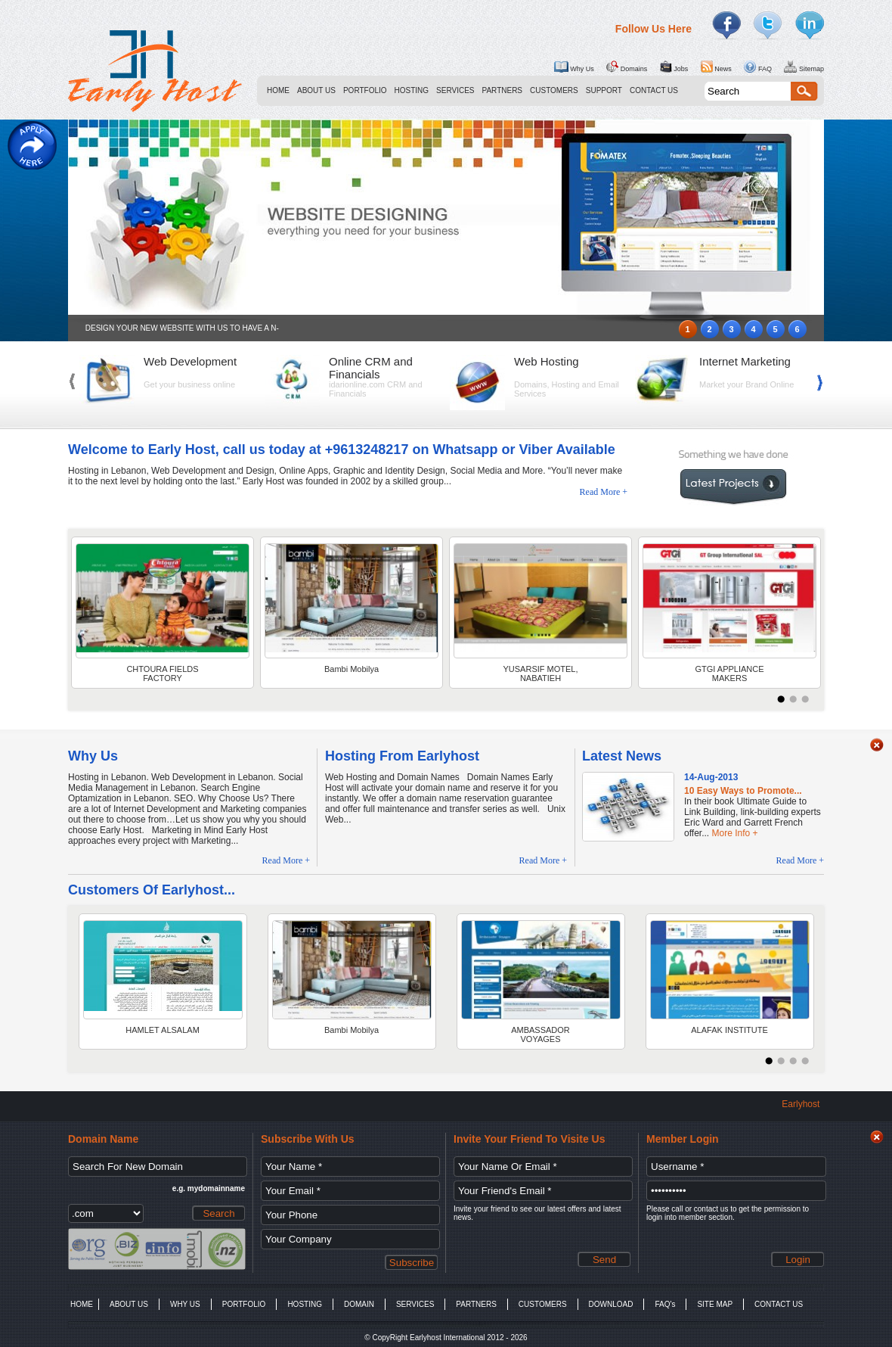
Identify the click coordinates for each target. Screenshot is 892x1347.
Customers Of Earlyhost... (151, 889)
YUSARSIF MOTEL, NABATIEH (540, 673)
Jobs (674, 67)
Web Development (190, 361)
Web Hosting (546, 361)
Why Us (573, 67)
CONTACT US (654, 90)
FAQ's (665, 1304)
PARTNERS (502, 90)
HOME (278, 90)
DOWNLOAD (611, 1304)
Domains (626, 67)
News (716, 67)
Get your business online (189, 384)
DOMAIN (359, 1304)
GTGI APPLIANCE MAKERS (729, 673)
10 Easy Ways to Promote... (743, 790)
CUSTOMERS (554, 90)
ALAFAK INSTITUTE (729, 1029)
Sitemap (804, 67)
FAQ (758, 67)
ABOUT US (316, 90)
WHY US (185, 1304)
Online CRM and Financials (371, 368)
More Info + (734, 833)
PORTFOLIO (365, 90)
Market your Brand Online (746, 384)
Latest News (621, 756)
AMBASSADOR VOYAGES (540, 1034)
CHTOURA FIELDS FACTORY (162, 673)
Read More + (603, 492)
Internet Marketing (745, 361)
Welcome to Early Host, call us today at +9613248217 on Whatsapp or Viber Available (341, 449)
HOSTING (412, 90)
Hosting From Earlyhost (402, 756)
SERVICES (455, 90)
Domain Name (103, 1139)
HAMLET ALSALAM (162, 1029)
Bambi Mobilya (351, 669)
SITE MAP (714, 1304)
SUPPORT (604, 90)
